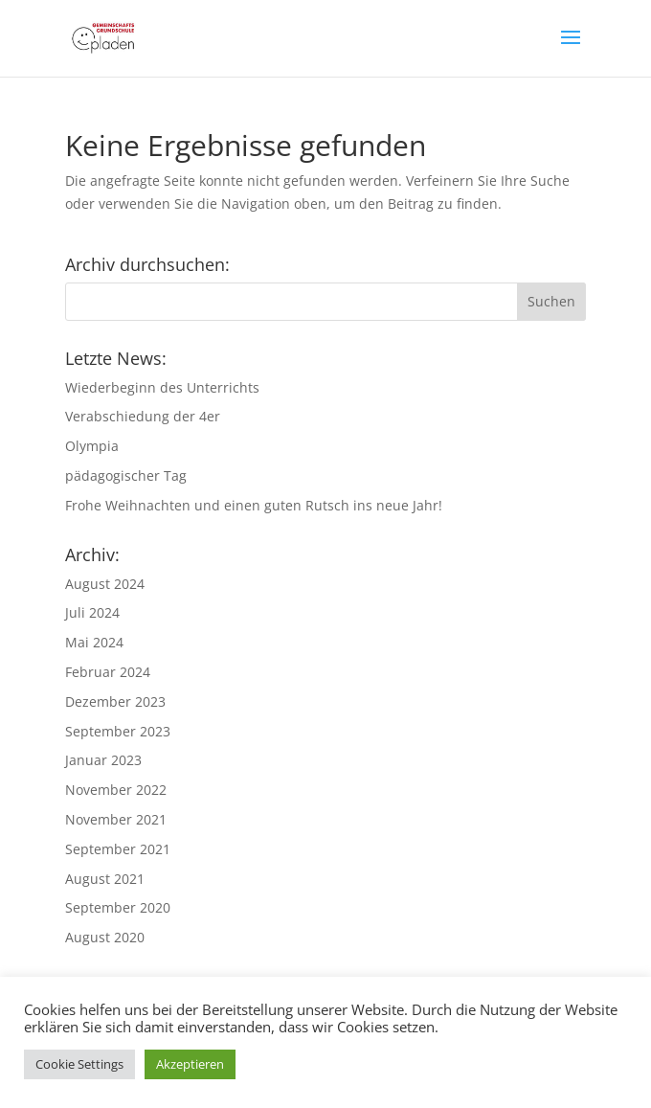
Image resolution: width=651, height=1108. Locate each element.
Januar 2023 (103, 760)
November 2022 (116, 789)
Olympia (92, 446)
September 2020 (117, 907)
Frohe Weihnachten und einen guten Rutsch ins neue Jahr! (253, 505)
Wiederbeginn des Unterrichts (162, 387)
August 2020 (105, 937)
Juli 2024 (92, 612)
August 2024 (105, 584)
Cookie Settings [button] (79, 1064)
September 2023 (117, 731)
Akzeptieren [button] (190, 1064)
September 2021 (117, 849)
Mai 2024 (94, 642)
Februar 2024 (107, 672)
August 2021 (105, 879)
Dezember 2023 (115, 701)
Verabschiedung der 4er (142, 416)
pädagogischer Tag (126, 475)
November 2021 (116, 819)
